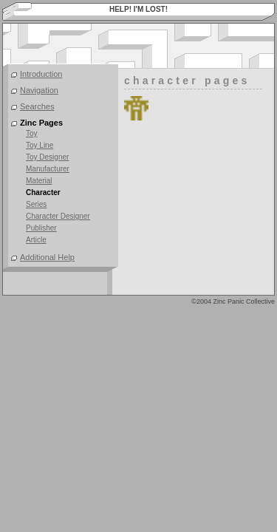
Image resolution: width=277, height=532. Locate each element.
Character (43, 192)
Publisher (41, 228)
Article (36, 240)
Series (36, 204)
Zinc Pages (41, 122)
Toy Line (39, 145)
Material (39, 181)
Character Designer (58, 216)
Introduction (41, 73)
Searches (37, 106)
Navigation (39, 90)
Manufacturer (47, 169)
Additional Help (47, 257)
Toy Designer (47, 157)
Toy (32, 133)
